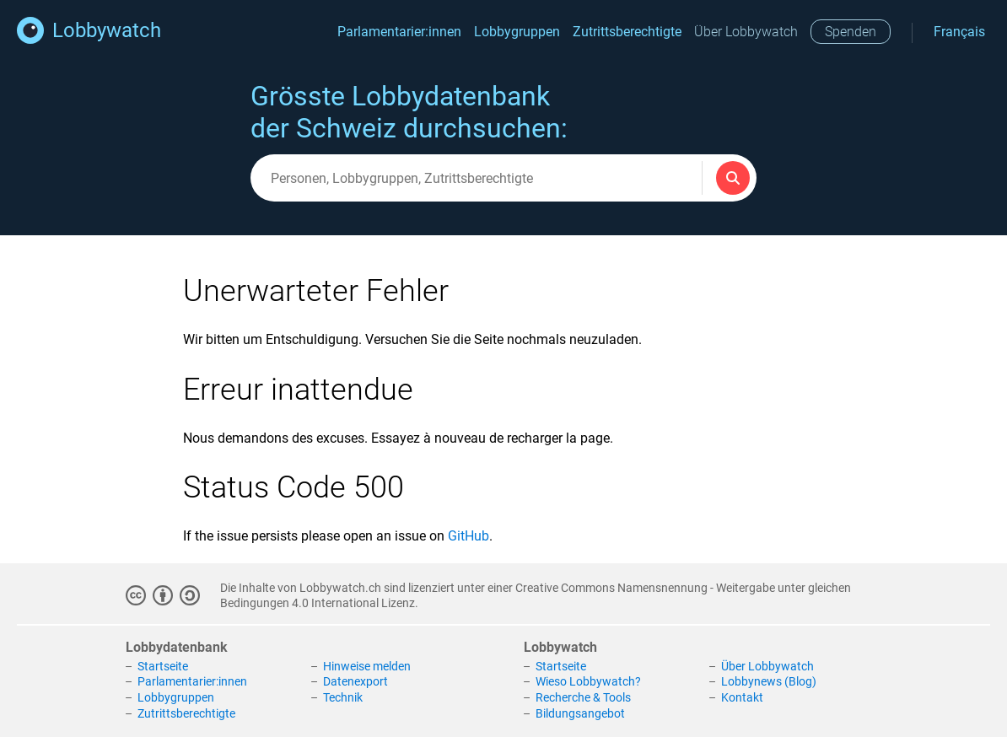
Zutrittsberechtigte (627, 32)
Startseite (162, 666)
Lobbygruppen (517, 32)
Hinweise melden (367, 666)
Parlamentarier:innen (399, 32)
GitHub (468, 536)
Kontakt (742, 697)
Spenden (850, 32)
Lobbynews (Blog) (768, 681)
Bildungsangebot (580, 713)
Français (959, 32)
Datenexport (355, 681)
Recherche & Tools (583, 697)
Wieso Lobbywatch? (588, 681)
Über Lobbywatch (746, 32)
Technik (343, 697)
